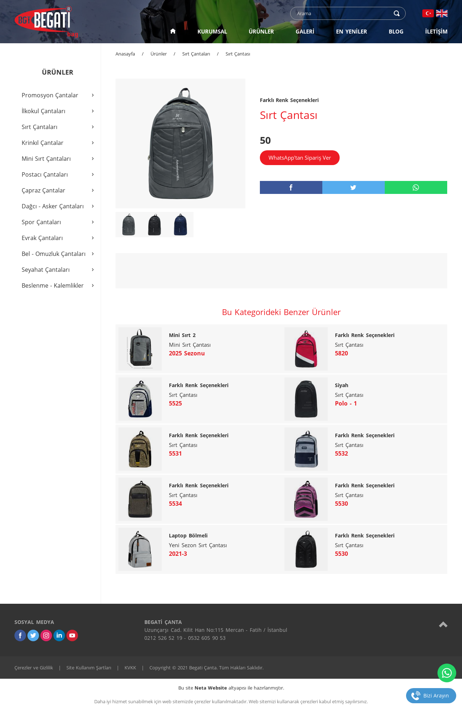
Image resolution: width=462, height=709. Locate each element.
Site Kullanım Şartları (88, 667)
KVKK (130, 667)
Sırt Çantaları (196, 53)
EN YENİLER (351, 31)
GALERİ (305, 31)
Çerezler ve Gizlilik (33, 667)
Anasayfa (125, 53)
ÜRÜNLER (261, 31)
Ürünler (159, 53)
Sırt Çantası (238, 53)
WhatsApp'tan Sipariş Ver (300, 157)
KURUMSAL (212, 31)
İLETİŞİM (436, 31)
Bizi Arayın (436, 695)
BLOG (396, 31)
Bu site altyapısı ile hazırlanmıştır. (231, 687)
